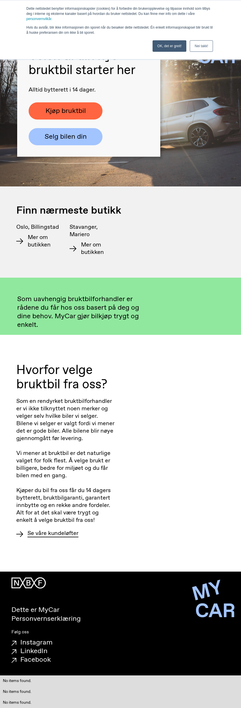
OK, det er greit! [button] (169, 46)
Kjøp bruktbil (66, 111)
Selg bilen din (66, 136)
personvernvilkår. (39, 19)
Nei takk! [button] (201, 46)
